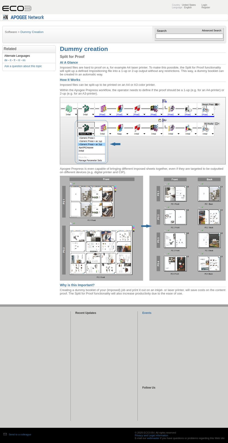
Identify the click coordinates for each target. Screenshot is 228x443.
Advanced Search (211, 30)
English (188, 7)
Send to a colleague (20, 434)
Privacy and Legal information (151, 435)
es (24, 60)
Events (146, 313)
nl (19, 60)
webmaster (153, 438)
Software (11, 32)
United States (189, 5)
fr (14, 60)
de (5, 60)
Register (206, 7)
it (10, 60)
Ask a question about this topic (23, 66)
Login (204, 5)
